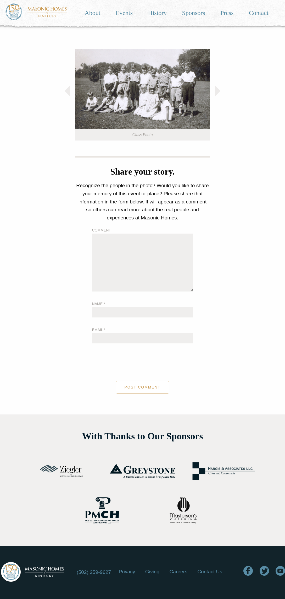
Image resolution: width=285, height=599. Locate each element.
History (157, 12)
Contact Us (209, 571)
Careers (178, 571)
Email (98, 330)
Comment (101, 230)
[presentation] (142, 363)
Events (124, 12)
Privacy (127, 571)
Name (98, 304)
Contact (259, 12)
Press (227, 12)
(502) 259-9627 (94, 572)
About (92, 12)
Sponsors (193, 12)
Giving (152, 571)
